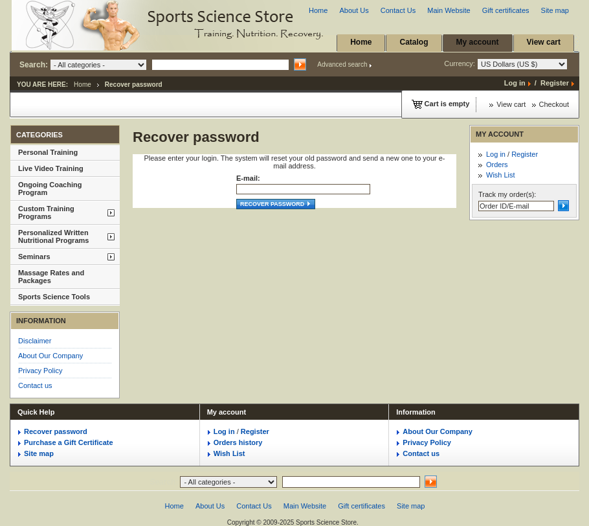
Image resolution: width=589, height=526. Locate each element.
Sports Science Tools (54, 297)
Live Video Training (50, 168)
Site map (555, 10)
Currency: (506, 64)
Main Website (448, 10)
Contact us (35, 385)
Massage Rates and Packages (51, 276)
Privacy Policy (40, 370)
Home (318, 10)
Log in (515, 83)
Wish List (500, 175)
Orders (497, 164)
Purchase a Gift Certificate (68, 442)
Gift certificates (505, 10)
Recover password (275, 204)
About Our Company (50, 356)
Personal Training (48, 152)
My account (477, 42)
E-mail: (248, 178)
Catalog (413, 42)
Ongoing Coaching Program (50, 188)
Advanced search (342, 64)
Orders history (238, 442)
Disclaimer (34, 341)
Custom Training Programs (46, 212)
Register (554, 83)
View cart (544, 42)
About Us (353, 10)
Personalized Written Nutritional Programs (53, 236)
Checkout (554, 104)
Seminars (34, 256)
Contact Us (398, 10)
